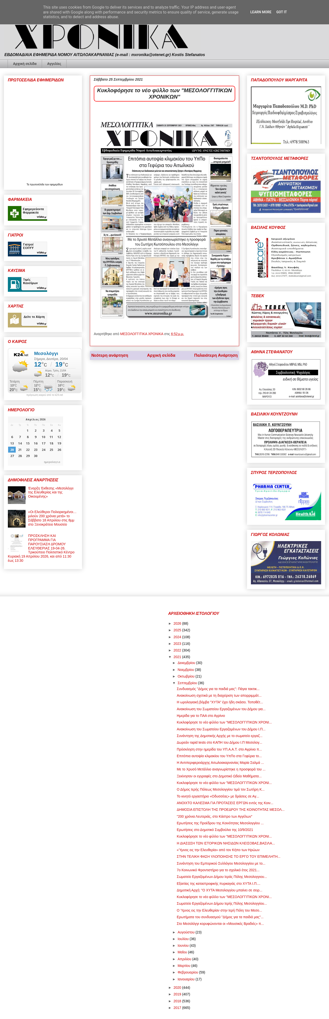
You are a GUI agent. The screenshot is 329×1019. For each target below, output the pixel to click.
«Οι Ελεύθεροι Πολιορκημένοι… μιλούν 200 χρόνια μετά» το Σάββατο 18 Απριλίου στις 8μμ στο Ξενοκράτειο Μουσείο (52, 518)
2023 (178, 644)
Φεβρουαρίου (188, 972)
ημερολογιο (52, 462)
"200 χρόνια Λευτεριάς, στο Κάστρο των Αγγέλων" (214, 816)
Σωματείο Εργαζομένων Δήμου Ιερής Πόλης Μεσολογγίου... (222, 903)
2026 (178, 623)
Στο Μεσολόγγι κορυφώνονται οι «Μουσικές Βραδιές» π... (220, 924)
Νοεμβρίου (186, 670)
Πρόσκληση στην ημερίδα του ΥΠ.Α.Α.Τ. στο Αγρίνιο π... (219, 749)
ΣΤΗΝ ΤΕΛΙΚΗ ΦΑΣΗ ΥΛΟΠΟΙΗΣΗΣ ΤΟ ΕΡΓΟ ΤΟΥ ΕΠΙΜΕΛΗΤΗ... (228, 856)
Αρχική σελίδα (25, 64)
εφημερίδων (56, 184)
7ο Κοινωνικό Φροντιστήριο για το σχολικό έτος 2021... (218, 870)
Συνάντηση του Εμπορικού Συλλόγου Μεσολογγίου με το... (221, 863)
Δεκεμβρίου (187, 663)
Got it (281, 12)
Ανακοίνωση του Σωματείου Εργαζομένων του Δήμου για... (221, 709)
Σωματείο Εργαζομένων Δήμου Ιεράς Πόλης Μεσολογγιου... (222, 877)
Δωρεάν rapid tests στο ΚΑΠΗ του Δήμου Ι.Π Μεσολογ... (219, 742)
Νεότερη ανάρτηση (109, 355)
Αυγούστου (186, 932)
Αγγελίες (54, 64)
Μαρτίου (184, 966)
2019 (178, 994)
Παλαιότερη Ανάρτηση (216, 355)
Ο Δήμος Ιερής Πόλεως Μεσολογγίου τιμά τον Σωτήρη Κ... (221, 789)
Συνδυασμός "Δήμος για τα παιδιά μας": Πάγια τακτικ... (218, 689)
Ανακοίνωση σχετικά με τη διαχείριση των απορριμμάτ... (219, 695)
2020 (178, 987)
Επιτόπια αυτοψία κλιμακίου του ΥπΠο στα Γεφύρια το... (219, 756)
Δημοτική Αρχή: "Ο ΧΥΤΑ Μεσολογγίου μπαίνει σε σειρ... (219, 890)
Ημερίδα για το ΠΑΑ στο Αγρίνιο (201, 716)
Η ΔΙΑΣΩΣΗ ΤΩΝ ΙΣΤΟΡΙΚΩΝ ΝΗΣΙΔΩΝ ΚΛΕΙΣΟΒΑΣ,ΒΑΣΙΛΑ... (226, 843)
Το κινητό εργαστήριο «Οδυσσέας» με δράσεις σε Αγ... (218, 796)
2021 (178, 657)
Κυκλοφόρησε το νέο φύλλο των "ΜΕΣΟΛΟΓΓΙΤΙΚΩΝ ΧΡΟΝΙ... (224, 722)
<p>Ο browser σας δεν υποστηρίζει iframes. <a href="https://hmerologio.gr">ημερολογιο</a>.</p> (35, 441)
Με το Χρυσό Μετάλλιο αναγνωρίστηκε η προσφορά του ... (221, 769)
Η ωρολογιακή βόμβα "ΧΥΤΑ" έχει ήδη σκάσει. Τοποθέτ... (220, 702)
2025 (178, 630)
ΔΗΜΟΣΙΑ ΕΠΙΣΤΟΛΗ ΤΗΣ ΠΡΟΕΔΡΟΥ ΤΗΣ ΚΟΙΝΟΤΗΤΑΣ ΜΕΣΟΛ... (231, 810)
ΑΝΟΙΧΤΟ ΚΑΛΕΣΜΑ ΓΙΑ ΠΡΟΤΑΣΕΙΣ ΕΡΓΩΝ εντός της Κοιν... (225, 803)
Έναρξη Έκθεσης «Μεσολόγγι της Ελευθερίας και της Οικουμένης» (50, 492)
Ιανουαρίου (186, 979)
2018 (178, 1001)
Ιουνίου (184, 945)
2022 (178, 650)
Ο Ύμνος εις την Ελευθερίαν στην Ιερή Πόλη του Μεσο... (219, 910)
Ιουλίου (184, 939)
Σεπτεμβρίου (188, 683)
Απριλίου (185, 959)
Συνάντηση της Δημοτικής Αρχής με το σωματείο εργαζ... (219, 736)
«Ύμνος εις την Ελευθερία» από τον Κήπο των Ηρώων (218, 850)
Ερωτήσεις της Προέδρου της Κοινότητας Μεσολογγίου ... (220, 823)
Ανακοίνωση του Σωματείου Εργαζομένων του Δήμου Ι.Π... (221, 729)
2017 (178, 1008)
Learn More (260, 12)
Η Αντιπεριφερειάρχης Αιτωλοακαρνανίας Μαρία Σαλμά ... (220, 763)
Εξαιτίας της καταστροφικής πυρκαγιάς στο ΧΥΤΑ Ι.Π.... (218, 884)
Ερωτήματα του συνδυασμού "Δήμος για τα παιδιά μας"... (220, 917)
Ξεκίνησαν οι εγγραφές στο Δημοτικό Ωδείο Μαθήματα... (219, 776)
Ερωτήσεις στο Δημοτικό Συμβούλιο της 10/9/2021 (215, 830)
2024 (178, 637)
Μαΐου (183, 952)
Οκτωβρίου (186, 676)
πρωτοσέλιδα (37, 184)
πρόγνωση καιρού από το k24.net (45, 395)
